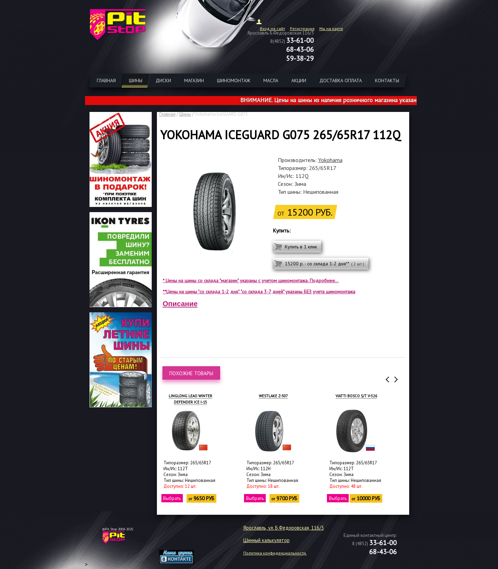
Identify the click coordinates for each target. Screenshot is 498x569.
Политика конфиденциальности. (275, 553)
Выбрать (172, 498)
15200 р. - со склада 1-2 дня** (324, 263)
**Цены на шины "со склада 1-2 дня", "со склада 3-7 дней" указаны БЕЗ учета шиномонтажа (259, 291)
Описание (180, 303)
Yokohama (330, 160)
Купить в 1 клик (301, 247)
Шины (185, 114)
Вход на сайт (272, 28)
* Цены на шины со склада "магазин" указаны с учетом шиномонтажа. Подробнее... (251, 280)
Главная (167, 114)
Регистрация (302, 28)
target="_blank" (185, 540)
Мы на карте (331, 28)
